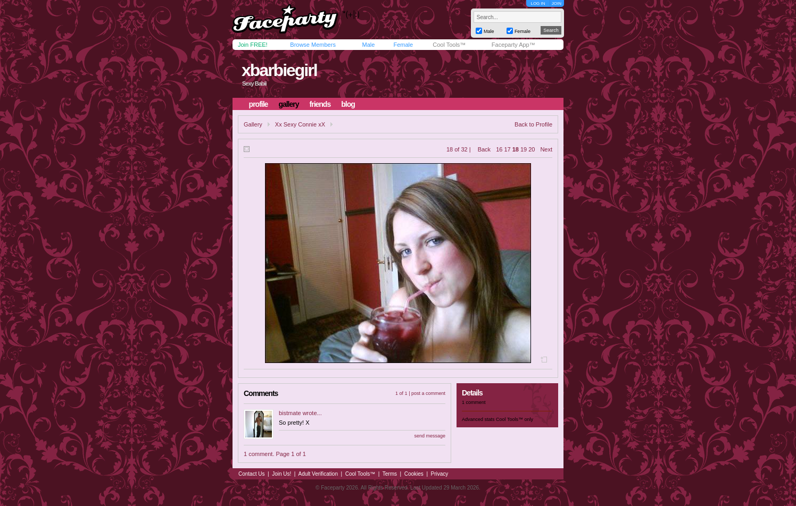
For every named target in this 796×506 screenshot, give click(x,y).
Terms (390, 474)
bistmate (290, 413)
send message (429, 435)
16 (499, 149)
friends (320, 104)
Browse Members (313, 44)
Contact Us (251, 474)
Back (484, 149)
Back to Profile (533, 124)
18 (515, 149)
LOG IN (537, 3)
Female (403, 44)
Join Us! (281, 474)
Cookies (414, 474)
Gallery (253, 124)
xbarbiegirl (279, 70)
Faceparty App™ (513, 44)
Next (546, 149)
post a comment (428, 393)
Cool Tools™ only (514, 419)
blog (348, 104)
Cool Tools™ (449, 44)
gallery (288, 104)
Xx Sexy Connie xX (300, 124)
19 (523, 149)
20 (531, 149)
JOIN (556, 3)
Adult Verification (318, 474)
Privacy (440, 474)
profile (258, 104)
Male (368, 44)
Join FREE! (253, 44)
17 (507, 149)
